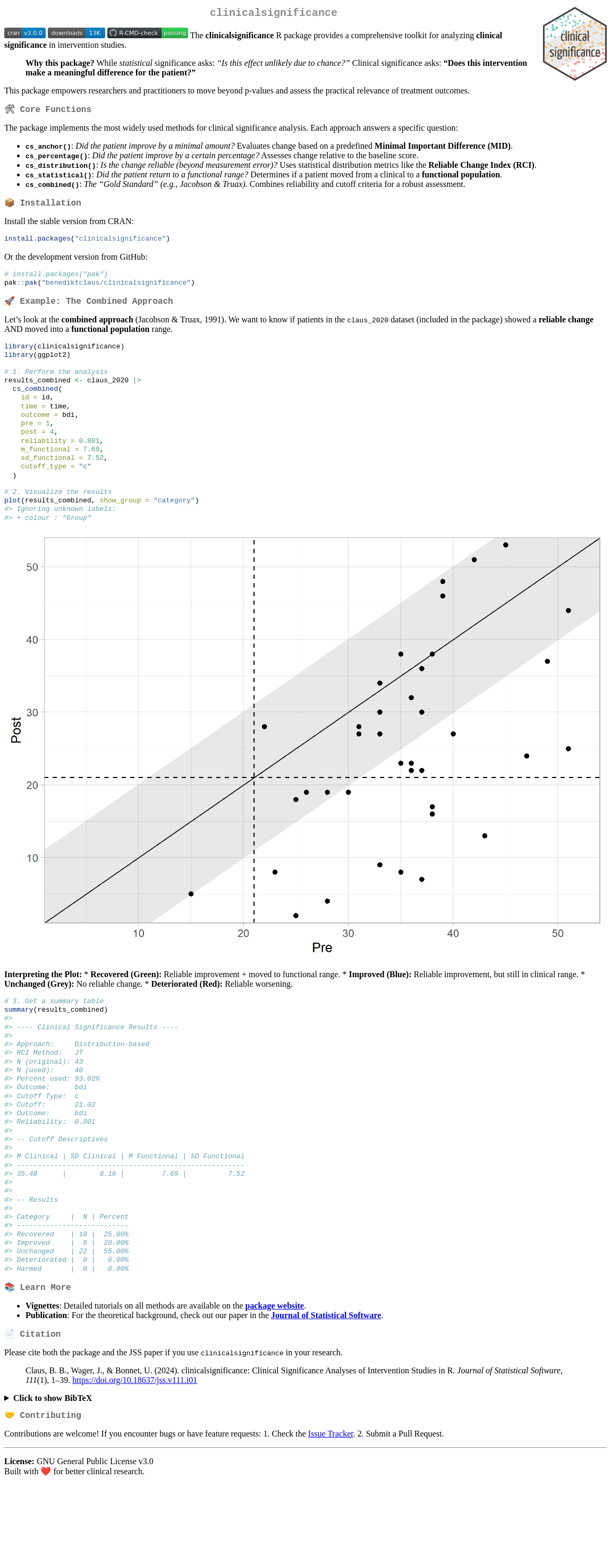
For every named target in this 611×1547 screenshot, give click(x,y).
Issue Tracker (330, 1495)
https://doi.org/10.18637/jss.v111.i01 (134, 1440)
